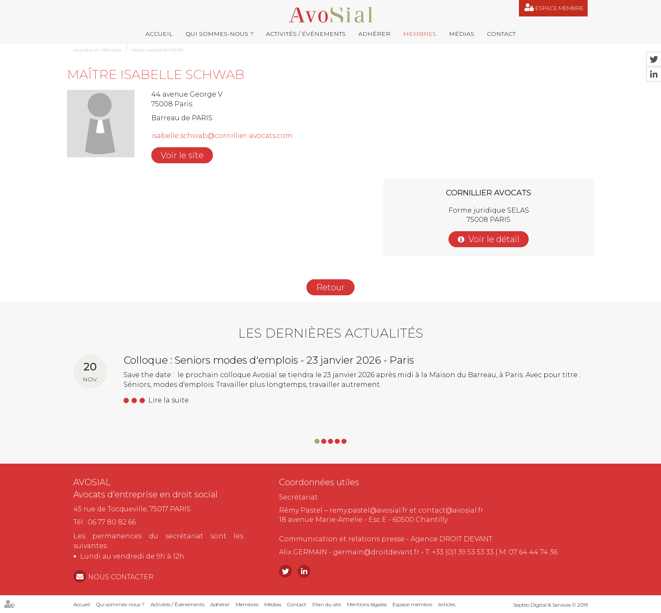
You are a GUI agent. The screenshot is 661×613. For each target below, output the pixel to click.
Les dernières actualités (330, 333)
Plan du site (326, 604)
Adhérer (374, 34)
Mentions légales (367, 604)
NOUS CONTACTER (120, 577)
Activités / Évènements (306, 34)
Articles (446, 604)
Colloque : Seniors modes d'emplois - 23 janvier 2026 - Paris (269, 360)
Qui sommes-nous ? (219, 34)
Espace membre (559, 8)
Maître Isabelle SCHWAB (157, 50)
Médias (461, 34)
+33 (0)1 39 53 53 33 (463, 552)
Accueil (159, 34)
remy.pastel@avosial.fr (368, 510)
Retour (330, 287)
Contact (501, 34)
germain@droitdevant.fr (376, 552)
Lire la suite (168, 400)
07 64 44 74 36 (533, 552)
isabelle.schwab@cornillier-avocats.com (222, 136)
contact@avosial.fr (451, 510)
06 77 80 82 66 (112, 522)
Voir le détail (493, 239)
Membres (419, 34)
